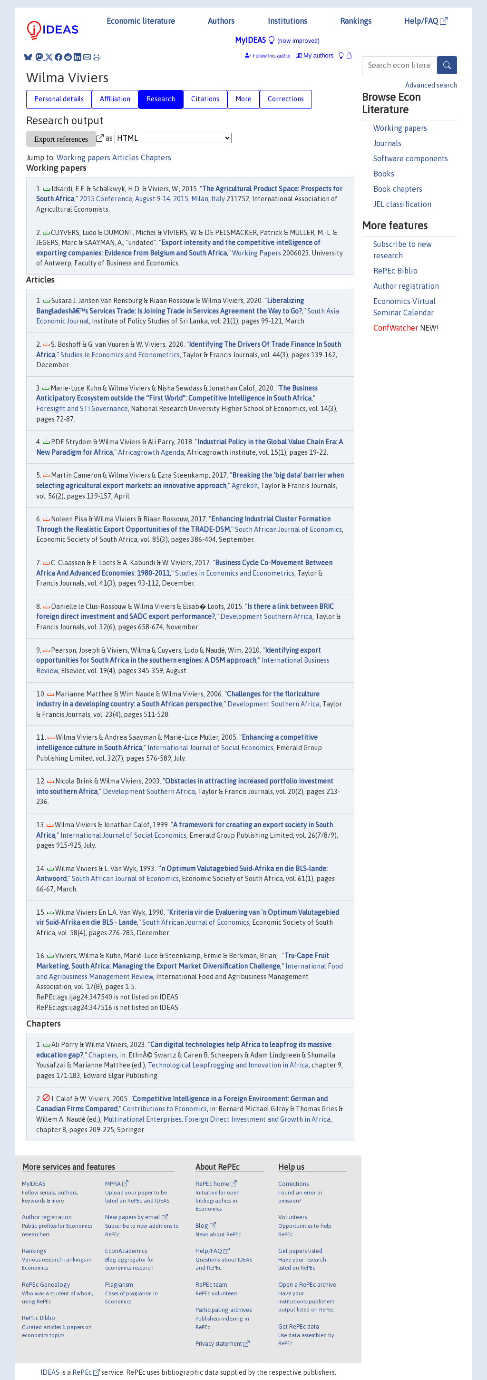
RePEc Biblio (395, 270)
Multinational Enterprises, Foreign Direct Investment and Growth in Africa (217, 1119)
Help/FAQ (426, 21)
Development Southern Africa (266, 616)
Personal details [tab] (59, 99)
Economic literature (141, 21)
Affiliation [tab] (115, 99)
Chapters (156, 157)
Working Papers (256, 253)
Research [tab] (160, 99)
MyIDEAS (277, 40)
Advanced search (431, 85)
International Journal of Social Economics (210, 748)
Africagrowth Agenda (151, 452)
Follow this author (272, 56)
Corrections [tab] (286, 99)
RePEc (86, 1372)
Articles (125, 157)
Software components (410, 158)
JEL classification (402, 204)
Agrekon (245, 485)
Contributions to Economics (165, 1109)
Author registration (406, 286)
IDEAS (49, 1372)
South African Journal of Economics (288, 529)
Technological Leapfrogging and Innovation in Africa (228, 1065)
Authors (221, 21)
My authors (315, 55)
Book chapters (397, 189)
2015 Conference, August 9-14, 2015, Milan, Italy (152, 199)
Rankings (355, 21)
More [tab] (243, 99)
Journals (387, 143)
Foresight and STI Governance (82, 408)
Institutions (287, 21)
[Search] (447, 65)
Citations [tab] (205, 99)
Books (383, 173)
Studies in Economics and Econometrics (120, 355)
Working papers (400, 128)
